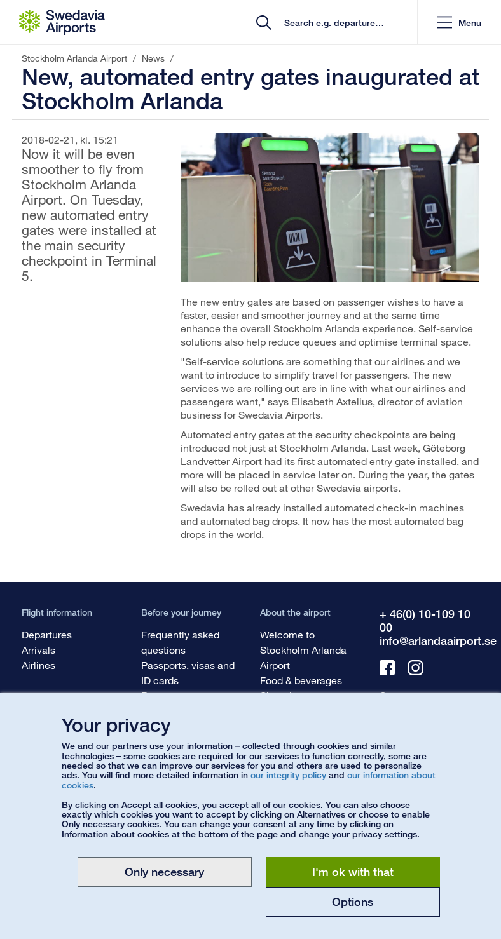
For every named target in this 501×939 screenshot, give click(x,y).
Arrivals (38, 650)
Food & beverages (301, 680)
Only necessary (164, 872)
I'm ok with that (353, 872)
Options (352, 902)
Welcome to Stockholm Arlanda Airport (303, 649)
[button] (459, 22)
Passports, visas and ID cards (188, 672)
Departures (47, 634)
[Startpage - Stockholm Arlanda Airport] (62, 22)
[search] (331, 22)
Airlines (38, 665)
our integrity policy (288, 774)
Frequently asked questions (180, 642)
